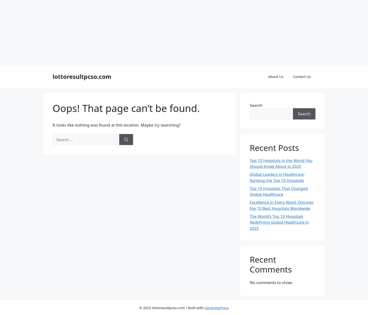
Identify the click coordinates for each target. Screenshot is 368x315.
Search (256, 105)
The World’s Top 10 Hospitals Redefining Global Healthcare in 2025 (279, 222)
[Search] (126, 139)
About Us (276, 76)
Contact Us (302, 76)
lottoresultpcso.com (82, 77)
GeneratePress (217, 307)
